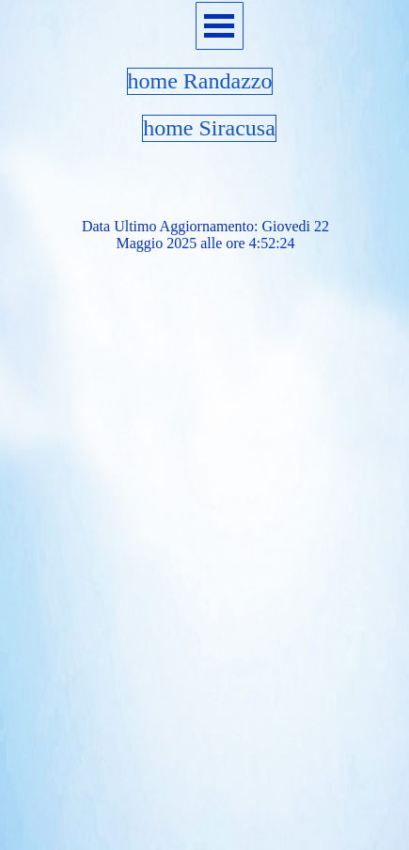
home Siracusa (209, 128)
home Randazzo (200, 81)
